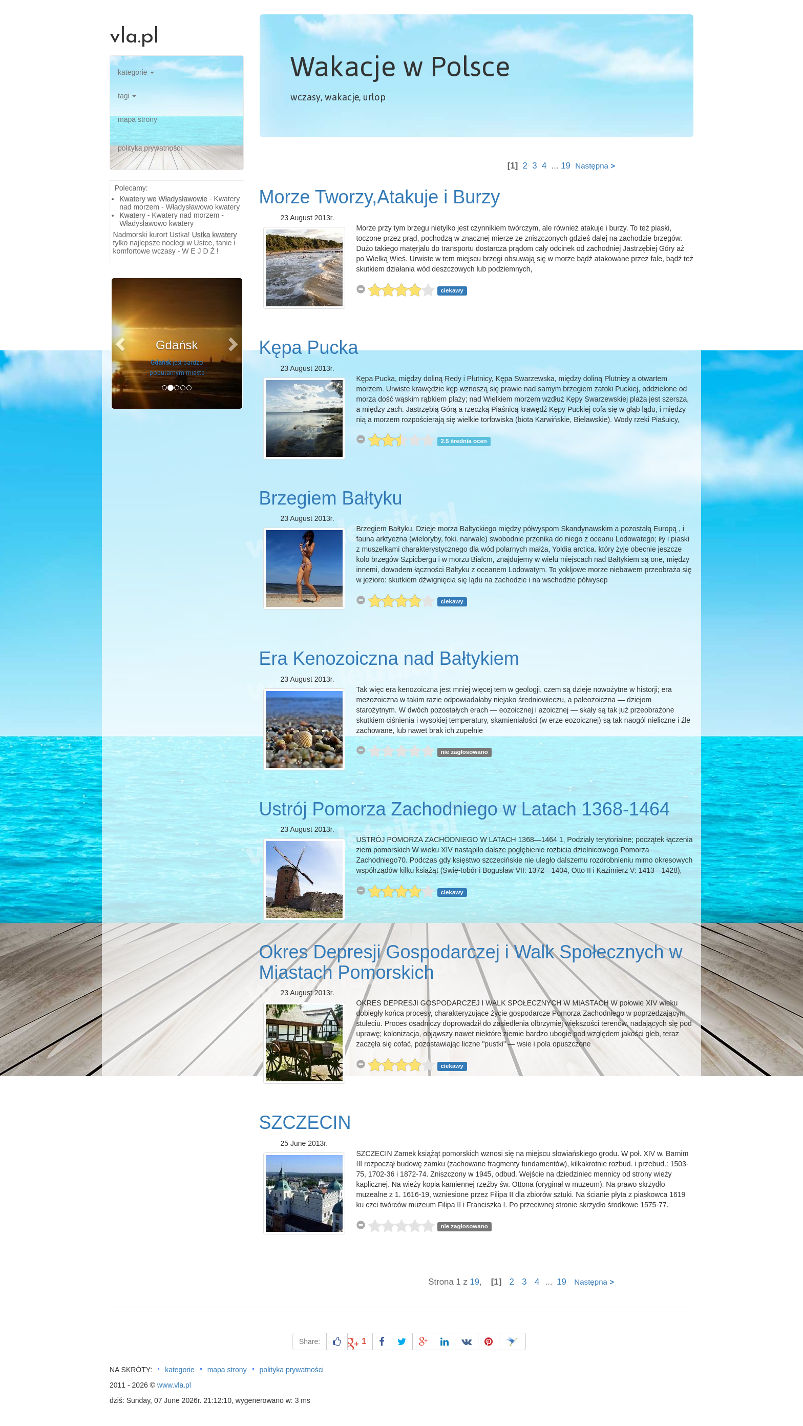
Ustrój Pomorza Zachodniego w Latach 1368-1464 (464, 809)
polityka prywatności (150, 148)
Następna (595, 165)
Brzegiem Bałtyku (331, 498)
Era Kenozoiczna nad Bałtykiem (389, 658)
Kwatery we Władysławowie (163, 199)
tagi (127, 96)
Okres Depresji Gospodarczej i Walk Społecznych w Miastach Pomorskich (471, 962)
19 (565, 166)
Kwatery (132, 215)
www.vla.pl (174, 1385)
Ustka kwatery (214, 234)
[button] (121, 343)
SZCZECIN (305, 1122)
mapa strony (137, 119)
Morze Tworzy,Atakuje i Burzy (379, 196)
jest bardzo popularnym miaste (177, 367)
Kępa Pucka (308, 347)
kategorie (136, 72)
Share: (309, 1341)
